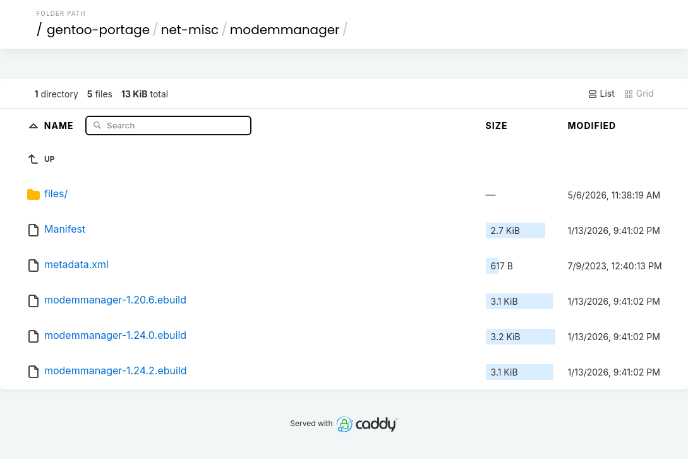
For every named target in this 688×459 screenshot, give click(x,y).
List (601, 93)
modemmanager (285, 30)
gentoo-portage (98, 30)
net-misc (190, 30)
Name (60, 124)
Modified (592, 125)
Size (497, 125)
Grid (639, 93)
